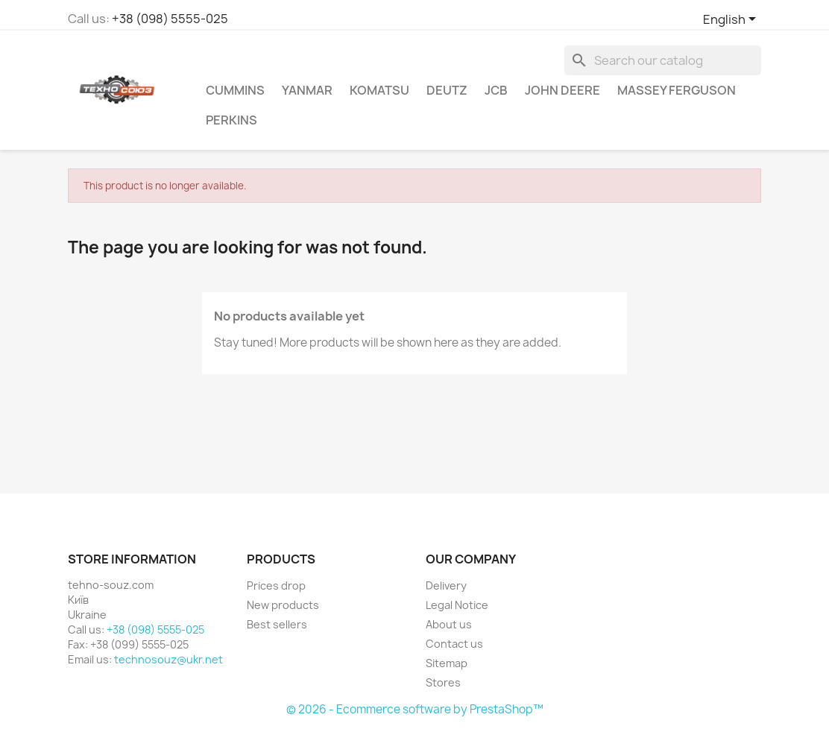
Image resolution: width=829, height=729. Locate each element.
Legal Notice (457, 605)
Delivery (446, 585)
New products (283, 605)
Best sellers (277, 624)
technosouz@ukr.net (168, 659)
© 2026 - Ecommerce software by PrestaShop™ (414, 709)
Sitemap (446, 663)
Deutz (446, 90)
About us (449, 624)
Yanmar (307, 90)
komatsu (379, 90)
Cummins (235, 90)
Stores (443, 682)
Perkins (231, 120)
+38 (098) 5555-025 (170, 18)
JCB (496, 90)
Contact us (454, 644)
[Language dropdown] (732, 20)
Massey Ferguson (676, 90)
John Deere (562, 90)
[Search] (662, 60)
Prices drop (276, 585)
